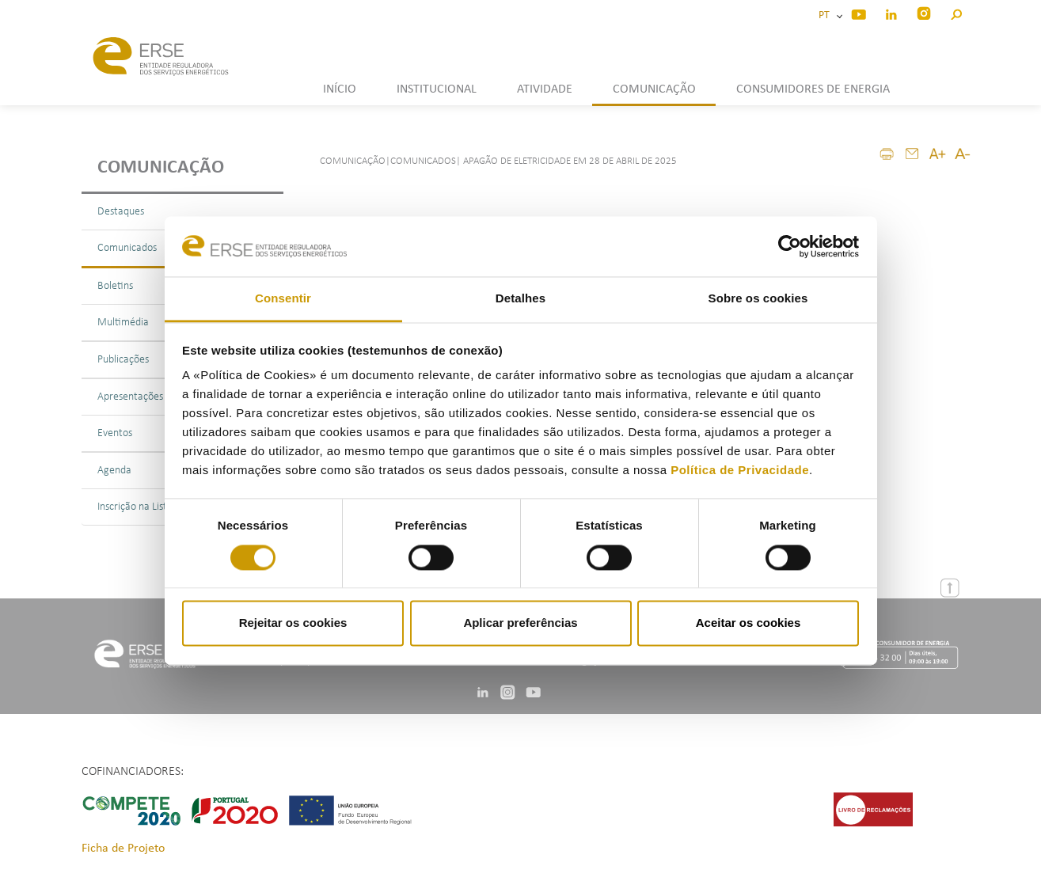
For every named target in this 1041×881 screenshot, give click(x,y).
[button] (956, 12)
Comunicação (160, 167)
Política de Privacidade (740, 470)
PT (826, 15)
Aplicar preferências (520, 623)
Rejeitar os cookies (293, 623)
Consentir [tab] (283, 299)
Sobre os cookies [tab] (758, 299)
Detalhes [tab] (520, 299)
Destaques (120, 212)
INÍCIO (339, 89)
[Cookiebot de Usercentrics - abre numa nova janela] (789, 246)
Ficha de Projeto (123, 848)
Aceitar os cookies (748, 623)
